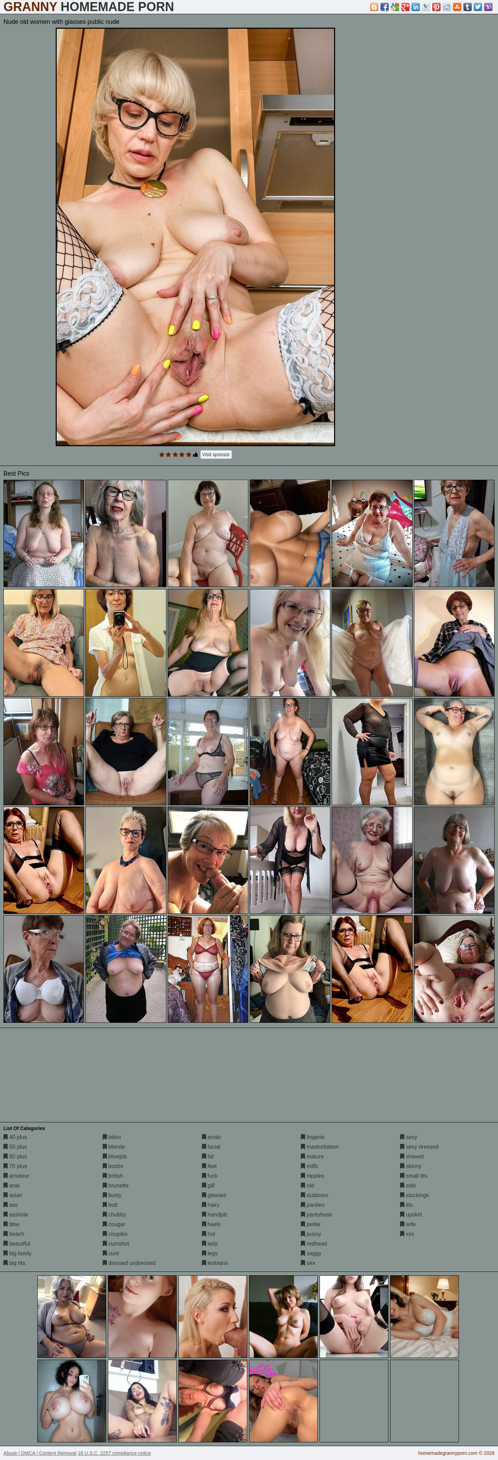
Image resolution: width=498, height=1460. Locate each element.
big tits (14, 1263)
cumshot (116, 1244)
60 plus (15, 1156)
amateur (16, 1176)
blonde (114, 1147)
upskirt (411, 1215)
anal (11, 1185)
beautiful (16, 1244)
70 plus (15, 1166)
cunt (111, 1253)
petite (310, 1224)
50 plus (15, 1147)
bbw (11, 1224)
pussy (311, 1234)
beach (13, 1234)
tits (406, 1205)
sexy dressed (419, 1147)
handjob (214, 1215)
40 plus (15, 1137)
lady (210, 1244)
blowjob (115, 1156)
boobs (113, 1166)
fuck (210, 1176)
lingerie (312, 1137)
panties (312, 1205)
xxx (407, 1234)
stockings (414, 1195)
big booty (17, 1253)
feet (209, 1166)
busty (112, 1195)
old (307, 1185)
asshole (15, 1215)
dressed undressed (129, 1263)
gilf (208, 1185)
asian (12, 1195)
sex (308, 1263)
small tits (413, 1176)
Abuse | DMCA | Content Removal (39, 1453)
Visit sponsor (216, 454)
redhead (314, 1244)
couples (115, 1234)
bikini (112, 1137)
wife (408, 1224)
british (113, 1176)
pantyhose (316, 1215)
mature (312, 1156)
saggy (311, 1253)
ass (10, 1205)
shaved (412, 1156)
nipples (312, 1176)
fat (208, 1156)
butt (110, 1205)
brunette (116, 1185)
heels (211, 1224)
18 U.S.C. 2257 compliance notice (114, 1453)
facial (211, 1147)
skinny (411, 1166)
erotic (211, 1137)
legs (210, 1253)
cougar (114, 1224)
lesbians (215, 1263)
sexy (408, 1137)
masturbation (320, 1147)
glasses (214, 1195)
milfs (309, 1166)
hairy (211, 1205)
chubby (114, 1215)
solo (408, 1185)
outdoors (314, 1195)
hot (208, 1234)
